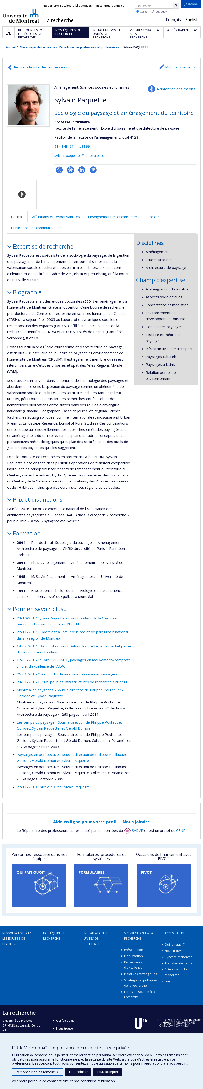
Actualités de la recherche (176, 972)
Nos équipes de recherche (37, 47)
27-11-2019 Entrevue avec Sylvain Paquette (53, 786)
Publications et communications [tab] (36, 227)
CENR (181, 830)
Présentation (133, 949)
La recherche (59, 20)
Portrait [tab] (17, 216)
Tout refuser (78, 1071)
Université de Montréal (20, 15)
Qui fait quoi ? (175, 944)
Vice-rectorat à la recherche (138, 936)
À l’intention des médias (176, 88)
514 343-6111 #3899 (72, 146)
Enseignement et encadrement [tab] (113, 216)
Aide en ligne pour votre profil (85, 822)
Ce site (141, 11)
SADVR (133, 830)
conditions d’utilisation (98, 1081)
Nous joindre (136, 822)
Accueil (11, 47)
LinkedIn (82, 170)
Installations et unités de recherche (97, 938)
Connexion (120, 6)
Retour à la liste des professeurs (41, 67)
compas (170, 981)
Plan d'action (133, 956)
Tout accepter (107, 1071)
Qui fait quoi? (65, 1021)
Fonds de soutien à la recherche (139, 994)
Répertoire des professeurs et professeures (89, 47)
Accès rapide (175, 933)
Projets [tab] (153, 216)
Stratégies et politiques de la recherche (141, 982)
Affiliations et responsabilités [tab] (56, 216)
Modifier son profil (180, 67)
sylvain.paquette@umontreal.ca (80, 155)
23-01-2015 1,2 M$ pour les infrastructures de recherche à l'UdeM (72, 682)
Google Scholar (93, 170)
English (191, 19)
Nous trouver (174, 950)
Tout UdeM (159, 11)
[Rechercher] (176, 6)
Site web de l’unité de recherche (70, 170)
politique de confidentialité (48, 1081)
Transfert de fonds (178, 963)
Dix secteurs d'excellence (133, 965)
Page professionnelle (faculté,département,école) (59, 170)
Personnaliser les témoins (37, 1072)
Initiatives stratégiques (140, 974)
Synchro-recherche (178, 957)
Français (173, 19)
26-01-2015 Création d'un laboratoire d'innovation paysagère (67, 674)
